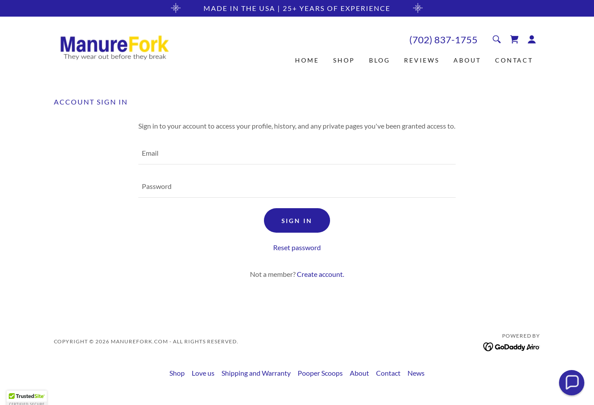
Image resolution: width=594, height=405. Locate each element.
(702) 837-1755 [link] (443, 39)
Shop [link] (344, 60)
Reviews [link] (421, 60)
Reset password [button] (297, 247)
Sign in (297, 220)
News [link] (416, 373)
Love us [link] (203, 373)
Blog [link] (379, 60)
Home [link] (307, 60)
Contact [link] (514, 60)
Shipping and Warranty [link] (256, 373)
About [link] (467, 60)
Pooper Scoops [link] (320, 373)
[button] (532, 39)
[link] (115, 47)
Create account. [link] (320, 274)
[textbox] (297, 153)
